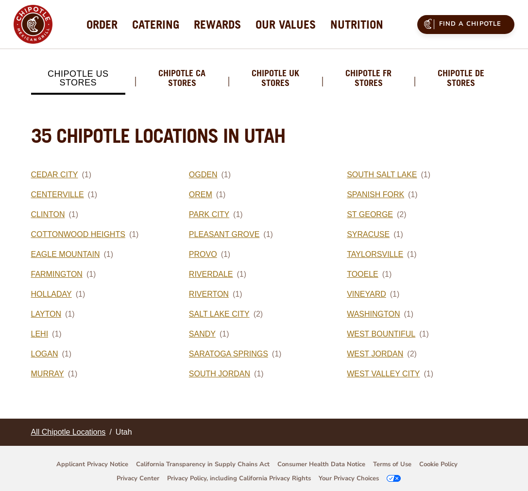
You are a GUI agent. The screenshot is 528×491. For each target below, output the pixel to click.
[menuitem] (102, 24)
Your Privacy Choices (349, 478)
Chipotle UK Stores (275, 78)
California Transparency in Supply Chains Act (203, 464)
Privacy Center (138, 478)
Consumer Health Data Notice (321, 464)
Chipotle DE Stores (461, 78)
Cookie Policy (438, 464)
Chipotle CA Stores (181, 78)
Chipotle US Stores (78, 78)
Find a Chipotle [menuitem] (461, 23)
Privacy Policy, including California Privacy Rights (239, 478)
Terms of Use (392, 464)
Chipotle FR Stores (368, 78)
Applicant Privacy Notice (92, 464)
